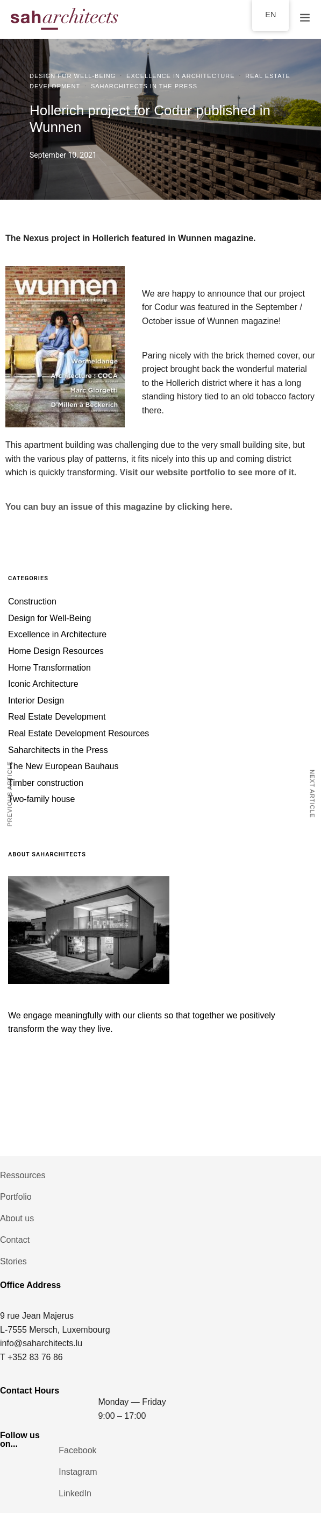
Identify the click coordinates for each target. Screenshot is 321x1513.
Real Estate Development (56, 716)
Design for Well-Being (73, 76)
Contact (15, 1239)
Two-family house (41, 799)
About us (17, 1218)
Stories (13, 1261)
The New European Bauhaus (63, 766)
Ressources (22, 1175)
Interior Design (36, 700)
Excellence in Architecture (180, 76)
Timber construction (45, 782)
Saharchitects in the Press (144, 86)
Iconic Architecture (43, 683)
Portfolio (16, 1196)
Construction (32, 601)
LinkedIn (75, 1493)
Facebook (77, 1450)
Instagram (78, 1471)
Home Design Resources (56, 651)
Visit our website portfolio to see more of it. (209, 472)
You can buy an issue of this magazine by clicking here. (118, 506)
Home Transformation (49, 667)
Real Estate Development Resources (78, 733)
